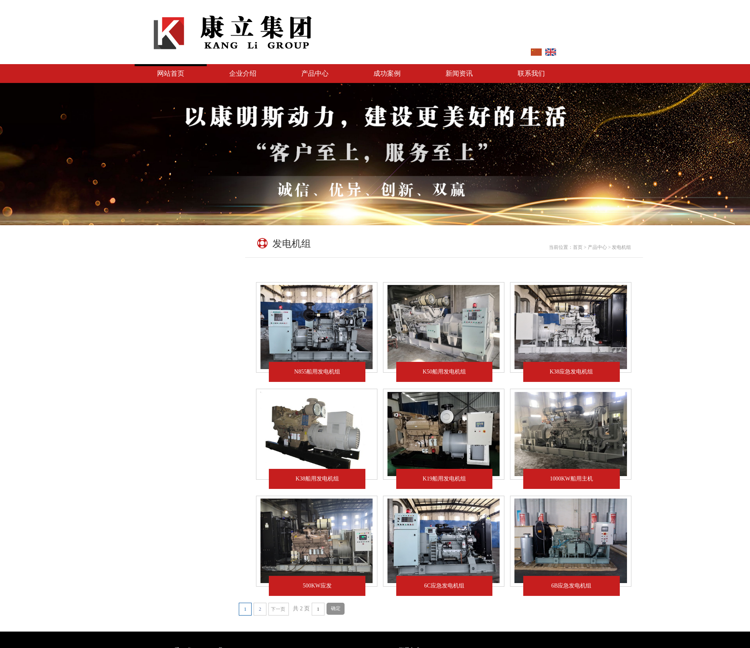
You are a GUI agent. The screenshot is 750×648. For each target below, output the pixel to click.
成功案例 (387, 73)
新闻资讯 (459, 73)
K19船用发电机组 (450, 479)
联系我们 (531, 73)
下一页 (278, 609)
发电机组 (154, 300)
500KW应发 (322, 586)
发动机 (154, 274)
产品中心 (315, 73)
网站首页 (170, 73)
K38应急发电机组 (571, 372)
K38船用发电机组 (323, 479)
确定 (336, 608)
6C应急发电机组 (450, 586)
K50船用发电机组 (444, 372)
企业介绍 (242, 73)
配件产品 (154, 326)
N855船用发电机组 (317, 372)
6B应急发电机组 (577, 586)
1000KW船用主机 (577, 479)
